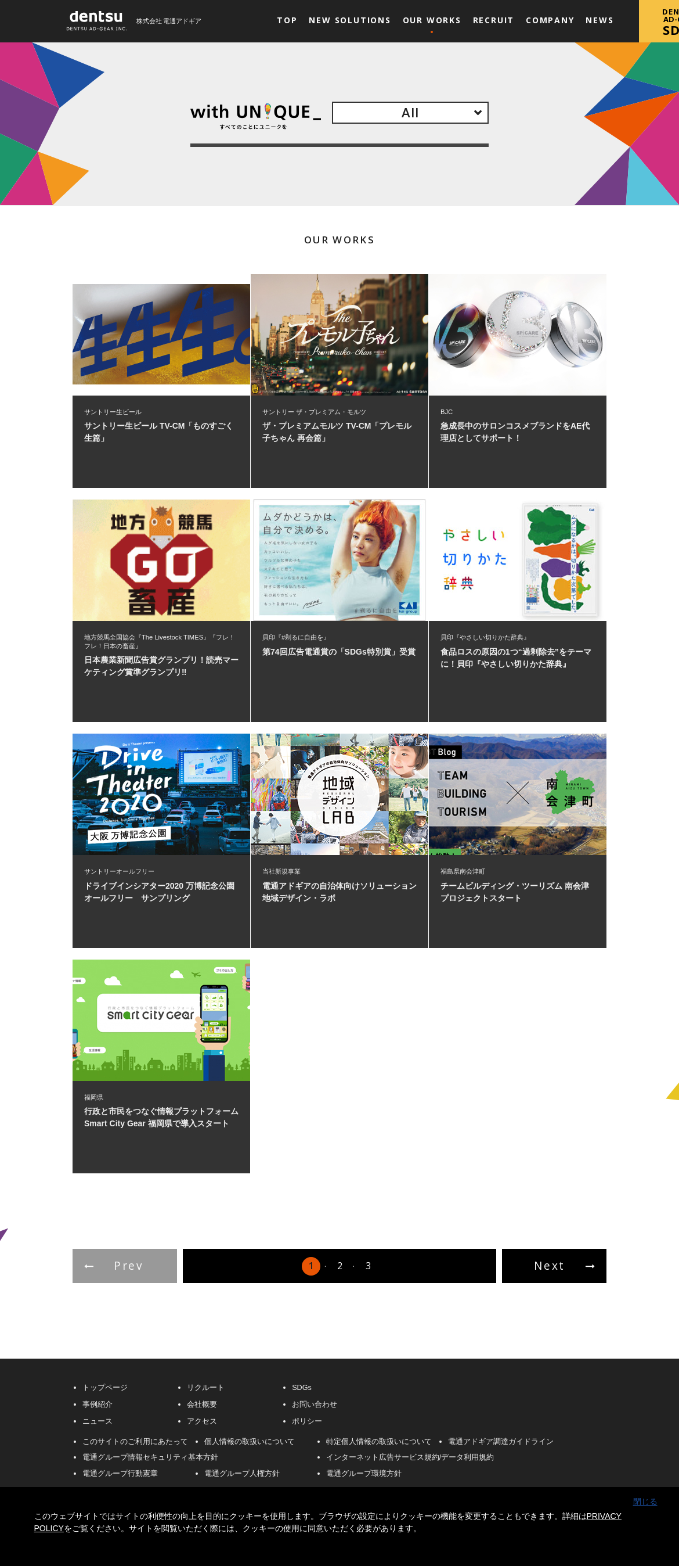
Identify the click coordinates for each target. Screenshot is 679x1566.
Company (550, 20)
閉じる (645, 1501)
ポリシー (307, 1421)
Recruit (494, 20)
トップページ (105, 1388)
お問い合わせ (314, 1405)
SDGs (302, 1388)
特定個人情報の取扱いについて (379, 1442)
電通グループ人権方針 (242, 1474)
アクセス (202, 1421)
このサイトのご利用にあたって (135, 1442)
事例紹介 (97, 1405)
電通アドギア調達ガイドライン (501, 1442)
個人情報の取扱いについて (249, 1442)
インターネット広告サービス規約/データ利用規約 (410, 1457)
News (599, 20)
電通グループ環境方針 (364, 1474)
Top (287, 20)
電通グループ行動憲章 (120, 1474)
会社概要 (202, 1405)
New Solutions (350, 20)
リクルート (206, 1388)
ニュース (97, 1421)
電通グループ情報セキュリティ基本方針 (150, 1457)
